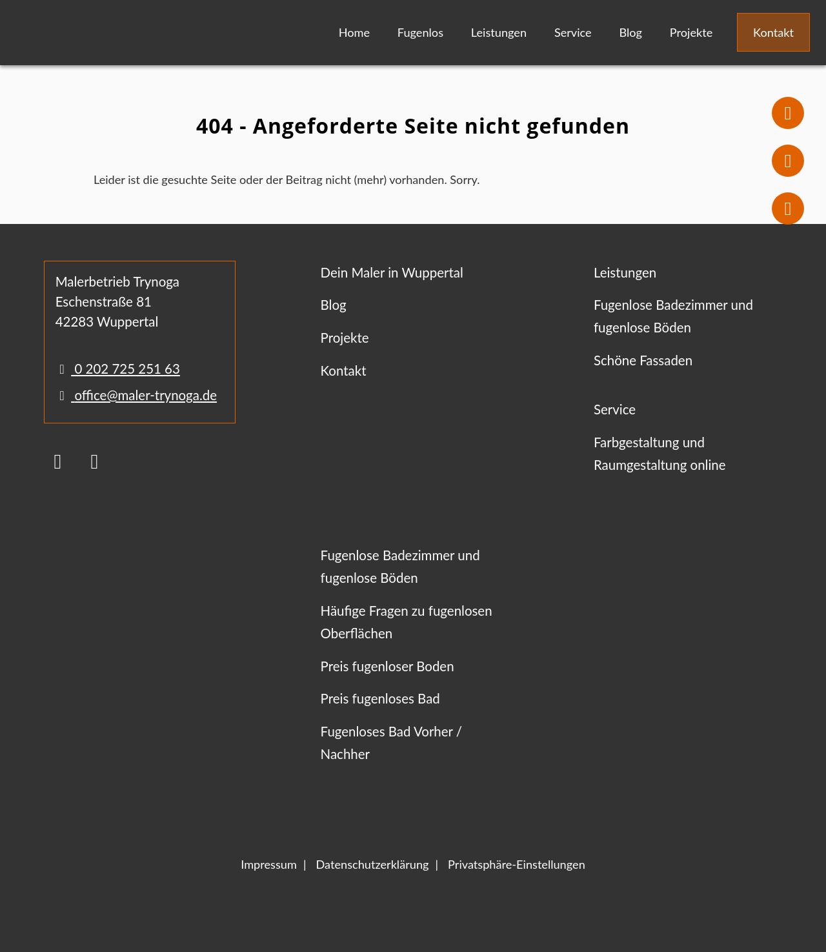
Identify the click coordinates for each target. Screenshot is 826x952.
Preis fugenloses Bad (380, 698)
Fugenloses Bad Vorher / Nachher (391, 743)
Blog (630, 32)
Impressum (269, 864)
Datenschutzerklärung (372, 864)
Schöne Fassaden (643, 360)
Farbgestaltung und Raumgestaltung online (660, 453)
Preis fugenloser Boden (387, 666)
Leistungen (499, 32)
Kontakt (773, 32)
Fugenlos (420, 32)
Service (573, 32)
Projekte (691, 32)
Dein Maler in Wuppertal (392, 272)
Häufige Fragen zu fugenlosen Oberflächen (406, 622)
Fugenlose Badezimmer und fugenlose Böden (673, 316)
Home (354, 32)
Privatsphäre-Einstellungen (516, 864)
